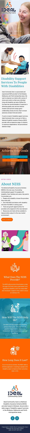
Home (10, 31)
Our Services (15, 156)
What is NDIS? (7, 219)
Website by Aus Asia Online (15, 428)
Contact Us (15, 160)
